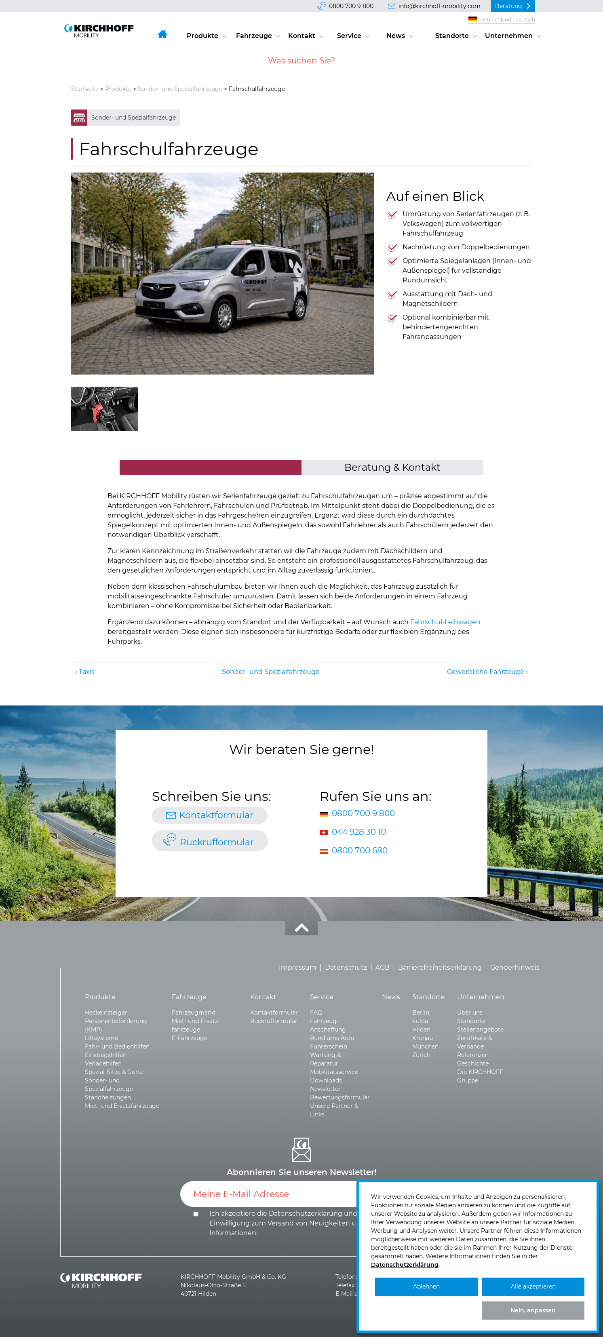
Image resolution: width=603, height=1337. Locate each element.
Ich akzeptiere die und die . (289, 1223)
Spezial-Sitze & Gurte (114, 1072)
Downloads (326, 1080)
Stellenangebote (480, 1029)
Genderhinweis (515, 967)
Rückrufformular (217, 842)
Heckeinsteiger (106, 1012)
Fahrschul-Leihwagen (445, 622)
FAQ (316, 1012)
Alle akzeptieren (533, 1286)
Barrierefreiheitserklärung (440, 967)
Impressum (297, 967)
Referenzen (473, 1055)
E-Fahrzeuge (189, 1038)
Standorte (452, 36)
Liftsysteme (101, 1038)
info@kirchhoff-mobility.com (439, 6)
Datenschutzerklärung (305, 1213)
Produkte (202, 36)
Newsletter (325, 1089)
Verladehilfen (103, 1063)
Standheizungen (108, 1097)
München (425, 1046)
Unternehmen (509, 36)
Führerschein (328, 1046)
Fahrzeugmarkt (194, 1012)
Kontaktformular (216, 815)
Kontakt (301, 36)
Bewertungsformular (340, 1097)
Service (349, 36)
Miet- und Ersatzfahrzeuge (122, 1106)
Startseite (85, 89)
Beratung (508, 6)
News (395, 36)
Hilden (421, 1029)
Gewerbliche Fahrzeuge (485, 672)
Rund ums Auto (332, 1038)
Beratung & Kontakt (392, 467)
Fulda (420, 1021)
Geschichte (473, 1063)
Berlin (420, 1012)
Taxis (87, 672)
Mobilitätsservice (334, 1072)
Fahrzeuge (254, 36)
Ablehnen (426, 1286)
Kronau (422, 1038)
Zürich (421, 1055)
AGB (382, 967)
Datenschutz (346, 967)
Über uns (470, 1012)
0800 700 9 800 (351, 6)
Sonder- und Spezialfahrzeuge (180, 89)
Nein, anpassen (533, 1310)
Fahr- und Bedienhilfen (117, 1046)
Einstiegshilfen (106, 1055)
